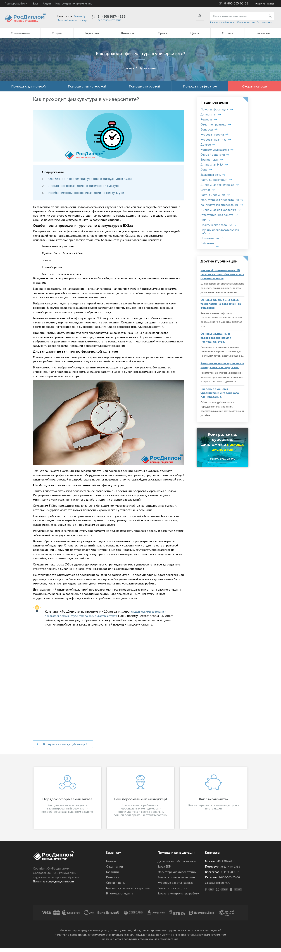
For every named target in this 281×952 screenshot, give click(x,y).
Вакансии (263, 33)
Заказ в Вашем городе (72, 20)
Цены (194, 33)
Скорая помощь (254, 86)
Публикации (147, 68)
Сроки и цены (115, 887)
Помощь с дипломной (28, 86)
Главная (128, 68)
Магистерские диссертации (177, 876)
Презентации (210, 238)
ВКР (203, 220)
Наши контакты (264, 3)
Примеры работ (14, 3)
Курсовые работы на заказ (175, 887)
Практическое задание (216, 225)
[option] (67, 802)
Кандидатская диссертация (220, 205)
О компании (20, 33)
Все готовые (264, 22)
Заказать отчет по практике (176, 881)
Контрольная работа (215, 149)
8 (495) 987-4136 (111, 17)
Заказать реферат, (170, 892)
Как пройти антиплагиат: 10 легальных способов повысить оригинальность (222, 274)
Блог (35, 3)
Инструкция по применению (73, 3)
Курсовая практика (213, 139)
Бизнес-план (209, 159)
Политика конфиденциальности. (55, 885)
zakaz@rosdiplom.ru (218, 887)
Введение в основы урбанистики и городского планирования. (220, 393)
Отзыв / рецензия (213, 154)
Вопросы (207, 129)
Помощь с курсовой (144, 86)
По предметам (246, 22)
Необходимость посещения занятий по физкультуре (86, 193)
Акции (47, 3)
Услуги (57, 33)
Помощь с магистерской (87, 86)
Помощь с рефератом (200, 86)
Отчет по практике (213, 124)
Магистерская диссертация (220, 200)
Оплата (227, 33)
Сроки (163, 33)
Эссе (204, 169)
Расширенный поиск (222, 22)
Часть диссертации (214, 179)
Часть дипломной (213, 194)
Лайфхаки (207, 243)
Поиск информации (214, 109)
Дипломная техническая (217, 184)
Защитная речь (211, 174)
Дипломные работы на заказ (177, 865)
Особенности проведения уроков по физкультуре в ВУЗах (90, 179)
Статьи (205, 189)
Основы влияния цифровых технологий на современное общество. (221, 303)
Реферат (206, 119)
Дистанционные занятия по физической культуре (83, 186)
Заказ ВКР (164, 871)
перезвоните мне (109, 20)
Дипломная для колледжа (218, 210)
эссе (186, 892)
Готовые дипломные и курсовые (128, 892)
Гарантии (92, 33)
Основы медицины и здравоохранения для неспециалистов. (216, 337)
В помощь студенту (119, 897)
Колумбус (80, 16)
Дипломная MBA (212, 164)
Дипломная (208, 114)
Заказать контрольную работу (178, 897)
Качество (128, 33)
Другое (206, 144)
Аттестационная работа (217, 215)
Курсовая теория (212, 134)
